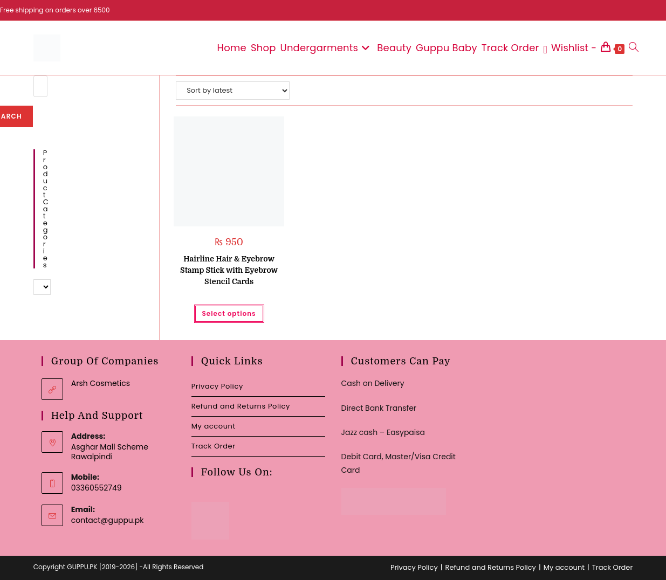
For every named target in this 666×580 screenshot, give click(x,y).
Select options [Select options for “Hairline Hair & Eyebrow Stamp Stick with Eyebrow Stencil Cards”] (229, 313)
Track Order (213, 446)
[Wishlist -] (570, 48)
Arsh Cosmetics (100, 383)
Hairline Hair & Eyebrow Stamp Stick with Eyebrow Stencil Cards (229, 270)
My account (213, 426)
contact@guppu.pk (107, 520)
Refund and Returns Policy (240, 406)
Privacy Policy (217, 386)
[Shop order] (233, 90)
